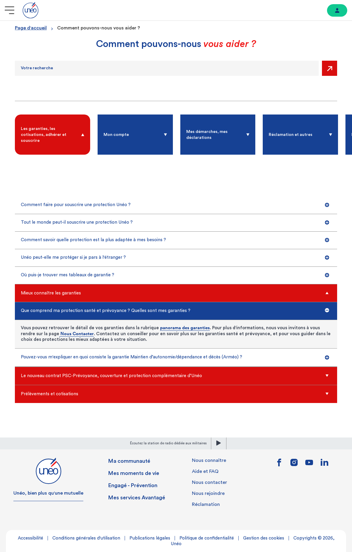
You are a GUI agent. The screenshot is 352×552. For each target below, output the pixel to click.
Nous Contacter (76, 333)
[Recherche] (167, 68)
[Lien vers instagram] (294, 465)
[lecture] (218, 443)
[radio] (52, 135)
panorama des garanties (185, 327)
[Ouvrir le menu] (9, 10)
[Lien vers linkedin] (324, 464)
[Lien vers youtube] (309, 465)
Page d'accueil (31, 28)
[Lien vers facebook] (279, 465)
